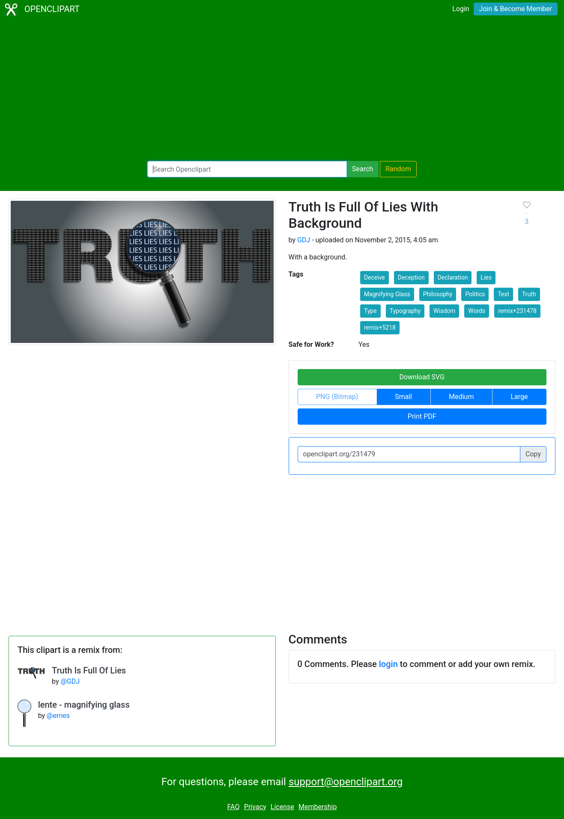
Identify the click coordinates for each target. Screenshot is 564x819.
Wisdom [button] (444, 310)
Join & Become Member (515, 9)
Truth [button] (529, 294)
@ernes (58, 716)
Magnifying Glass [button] (387, 294)
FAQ (233, 807)
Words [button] (476, 310)
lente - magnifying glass (84, 705)
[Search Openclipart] (247, 169)
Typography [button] (405, 310)
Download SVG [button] (422, 377)
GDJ (303, 240)
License (282, 807)
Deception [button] (411, 277)
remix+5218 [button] (380, 327)
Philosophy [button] (438, 294)
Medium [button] (461, 397)
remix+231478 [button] (517, 310)
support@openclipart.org (346, 782)
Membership (317, 807)
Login (460, 9)
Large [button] (519, 397)
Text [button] (503, 294)
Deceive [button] (374, 277)
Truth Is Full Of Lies (89, 670)
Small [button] (403, 397)
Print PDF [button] (422, 416)
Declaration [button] (453, 277)
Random (398, 169)
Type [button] (370, 310)
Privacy (255, 807)
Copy (533, 454)
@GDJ (70, 681)
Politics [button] (475, 294)
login (388, 664)
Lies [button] (486, 277)
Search (362, 169)
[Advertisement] (282, 90)
